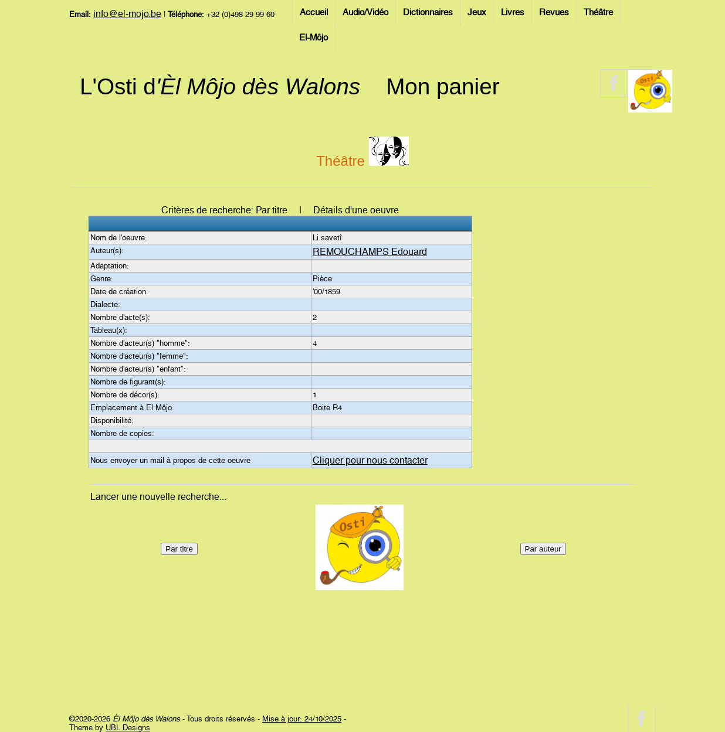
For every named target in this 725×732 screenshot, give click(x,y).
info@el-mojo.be (127, 13)
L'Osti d (220, 86)
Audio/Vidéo (365, 12)
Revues (554, 12)
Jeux (476, 12)
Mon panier (442, 86)
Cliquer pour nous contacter (370, 460)
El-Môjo (313, 37)
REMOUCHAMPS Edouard (370, 251)
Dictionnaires (428, 12)
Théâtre (598, 12)
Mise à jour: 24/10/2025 (301, 718)
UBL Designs (128, 727)
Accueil (314, 12)
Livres (512, 12)
